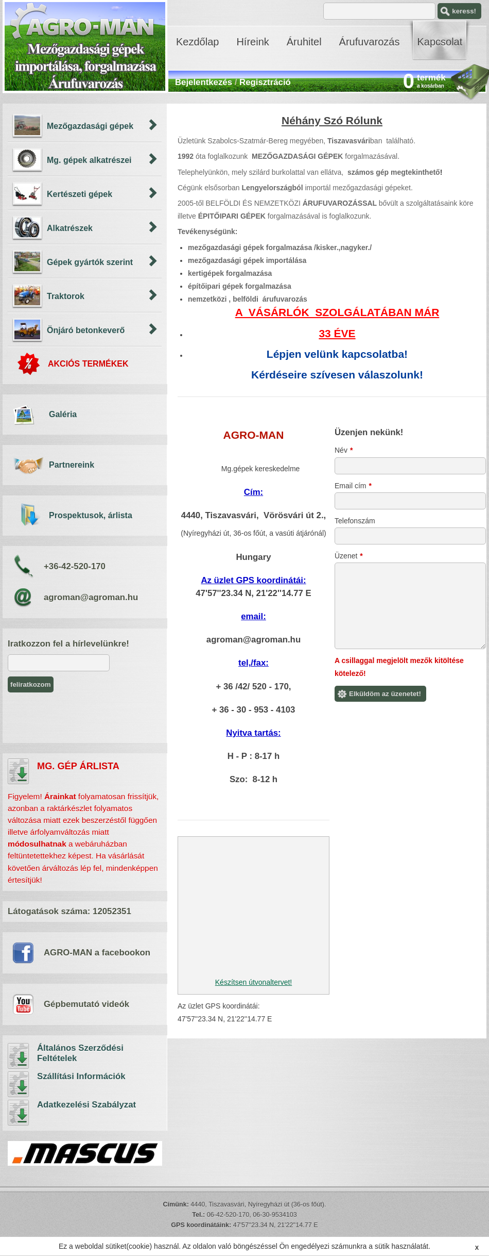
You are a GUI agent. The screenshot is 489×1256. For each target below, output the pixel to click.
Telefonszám (355, 521)
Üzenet (349, 556)
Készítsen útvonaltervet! (253, 982)
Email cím (353, 486)
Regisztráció (265, 82)
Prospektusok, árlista (90, 515)
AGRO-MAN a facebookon (97, 952)
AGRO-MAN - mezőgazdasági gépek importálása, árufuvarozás (85, 46)
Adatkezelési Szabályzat (18, 1113)
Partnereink (71, 464)
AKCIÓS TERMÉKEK (88, 363)
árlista (18, 771)
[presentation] (86, 718)
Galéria (63, 414)
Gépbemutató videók (86, 1004)
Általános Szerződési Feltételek (18, 1056)
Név (344, 450)
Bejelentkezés (203, 82)
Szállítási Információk (18, 1084)
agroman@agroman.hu (91, 597)
